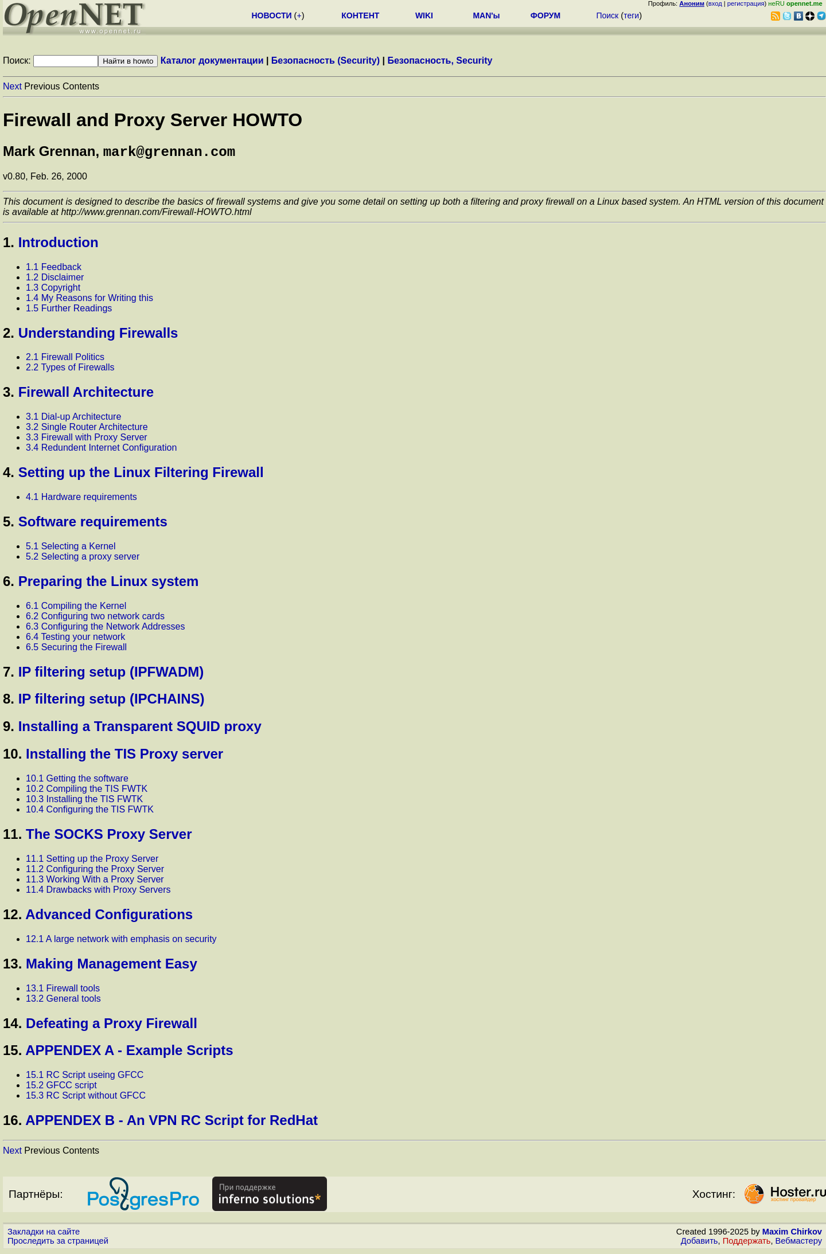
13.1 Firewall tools (63, 990)
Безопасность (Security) (325, 60)
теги (631, 15)
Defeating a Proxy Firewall (111, 1025)
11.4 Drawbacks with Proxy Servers (98, 892)
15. (12, 1052)
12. (12, 916)
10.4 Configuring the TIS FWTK (90, 812)
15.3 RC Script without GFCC (86, 1098)
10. (12, 756)
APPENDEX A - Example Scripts (129, 1052)
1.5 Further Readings (69, 310)
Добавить (699, 1243)
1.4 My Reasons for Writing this (89, 300)
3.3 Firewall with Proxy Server (86, 439)
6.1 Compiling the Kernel (76, 608)
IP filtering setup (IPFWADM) (111, 674)
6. (8, 583)
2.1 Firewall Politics (65, 359)
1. (8, 244)
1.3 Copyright (53, 290)
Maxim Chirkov (792, 1234)
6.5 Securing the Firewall (76, 649)
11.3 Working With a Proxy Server (95, 881)
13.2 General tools (63, 1001)
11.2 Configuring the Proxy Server (95, 871)
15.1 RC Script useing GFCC (84, 1077)
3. (8, 394)
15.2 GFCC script (61, 1087)
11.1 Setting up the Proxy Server (92, 861)
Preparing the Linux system (108, 583)
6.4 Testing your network (75, 639)
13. (12, 966)
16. (12, 1122)
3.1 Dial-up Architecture (73, 419)
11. (12, 836)
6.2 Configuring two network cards (95, 618)
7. (8, 674)
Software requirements (92, 524)
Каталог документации (212, 60)
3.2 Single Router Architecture (87, 429)
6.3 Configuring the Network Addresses (105, 629)
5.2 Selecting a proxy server (82, 559)
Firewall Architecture (86, 394)
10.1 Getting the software (77, 781)
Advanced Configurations (109, 916)
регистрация (746, 3)
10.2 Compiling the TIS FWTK (86, 791)
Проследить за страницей (57, 1243)
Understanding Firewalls (98, 335)
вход (715, 3)
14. (12, 1025)
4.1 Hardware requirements (81, 499)
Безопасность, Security (439, 60)
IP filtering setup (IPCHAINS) (111, 701)
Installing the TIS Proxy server (124, 756)
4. (8, 474)
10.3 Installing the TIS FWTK (84, 801)
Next (12, 86)
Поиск (607, 15)
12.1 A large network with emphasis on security (121, 941)
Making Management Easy (111, 966)
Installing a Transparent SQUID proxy (140, 728)
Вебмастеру (799, 1243)
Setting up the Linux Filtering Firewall (141, 474)
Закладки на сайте (43, 1234)
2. (8, 335)
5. (8, 524)
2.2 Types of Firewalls (70, 369)
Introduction (58, 244)
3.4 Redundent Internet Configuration (101, 450)
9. (8, 728)
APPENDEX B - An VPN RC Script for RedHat (171, 1122)
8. (8, 701)
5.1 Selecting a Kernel (71, 548)
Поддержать (747, 1243)
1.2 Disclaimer (55, 279)
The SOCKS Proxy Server (109, 836)
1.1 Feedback (53, 269)
